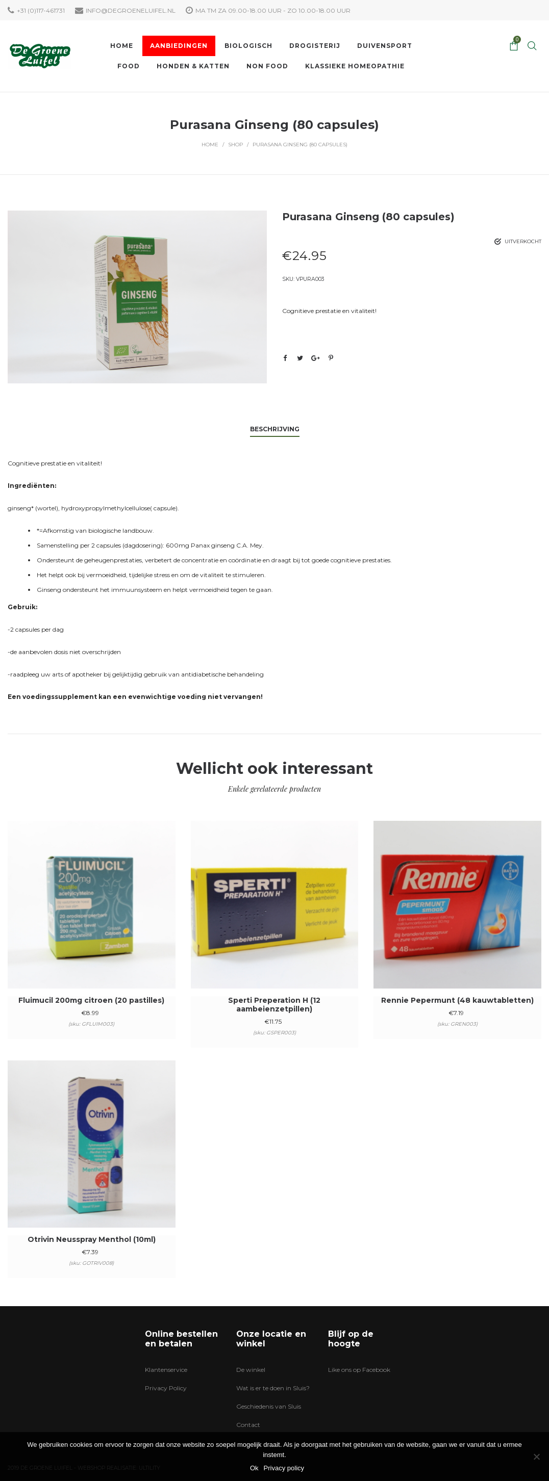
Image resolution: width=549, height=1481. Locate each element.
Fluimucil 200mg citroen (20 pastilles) (91, 1000)
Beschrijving (275, 429)
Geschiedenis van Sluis (268, 1406)
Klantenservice (166, 1369)
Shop (235, 144)
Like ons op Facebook (359, 1369)
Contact (248, 1424)
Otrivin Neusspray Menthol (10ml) (92, 1239)
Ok (254, 1468)
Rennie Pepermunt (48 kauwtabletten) (457, 1000)
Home (210, 144)
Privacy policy (284, 1468)
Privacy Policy (166, 1388)
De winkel (250, 1369)
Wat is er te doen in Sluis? (273, 1388)
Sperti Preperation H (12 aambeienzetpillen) (274, 1005)
